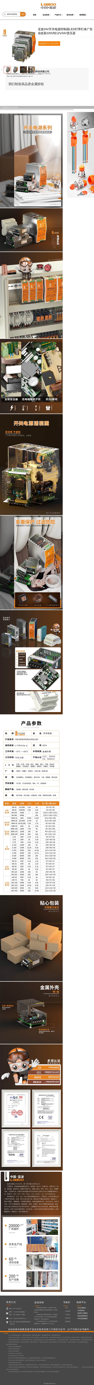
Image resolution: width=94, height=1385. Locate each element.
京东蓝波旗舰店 (82, 1318)
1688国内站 (81, 1310)
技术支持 (71, 15)
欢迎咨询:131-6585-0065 (48, 44)
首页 (34, 15)
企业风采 (47, 15)
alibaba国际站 (81, 1308)
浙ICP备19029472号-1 (50, 1383)
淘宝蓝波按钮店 (82, 1316)
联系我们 (82, 15)
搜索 (22, 14)
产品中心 (59, 15)
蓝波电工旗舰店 (82, 1313)
